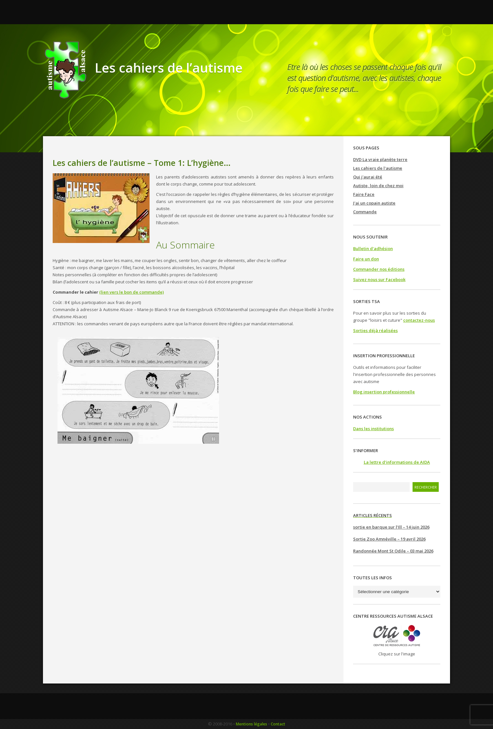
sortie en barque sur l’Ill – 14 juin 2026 (391, 527)
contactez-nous (419, 320)
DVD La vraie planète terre (380, 159)
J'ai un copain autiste (374, 203)
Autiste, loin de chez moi (378, 185)
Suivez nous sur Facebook (379, 279)
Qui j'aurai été (367, 177)
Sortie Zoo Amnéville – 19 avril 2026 (389, 539)
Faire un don (366, 259)
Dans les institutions (373, 428)
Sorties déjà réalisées (375, 330)
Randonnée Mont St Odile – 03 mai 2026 (393, 551)
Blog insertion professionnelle (384, 392)
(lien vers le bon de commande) (131, 292)
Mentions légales (251, 724)
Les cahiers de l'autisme (377, 168)
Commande (365, 212)
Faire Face (363, 194)
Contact (278, 724)
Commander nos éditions (378, 269)
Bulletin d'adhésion (373, 248)
